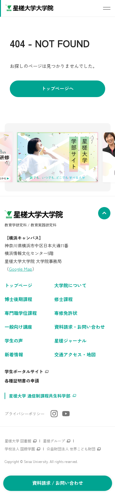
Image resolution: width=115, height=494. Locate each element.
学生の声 (14, 340)
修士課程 (63, 299)
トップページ (18, 285)
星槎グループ (54, 440)
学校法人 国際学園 (20, 448)
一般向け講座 (18, 326)
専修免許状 (65, 313)
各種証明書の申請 (22, 380)
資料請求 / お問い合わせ (57, 483)
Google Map (20, 269)
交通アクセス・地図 (75, 354)
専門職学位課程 (21, 313)
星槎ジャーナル (70, 340)
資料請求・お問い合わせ (79, 326)
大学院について (70, 285)
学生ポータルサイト (24, 371)
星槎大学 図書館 (18, 440)
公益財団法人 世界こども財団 (71, 448)
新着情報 (14, 354)
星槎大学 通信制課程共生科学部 (39, 396)
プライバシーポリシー (24, 414)
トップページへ (57, 88)
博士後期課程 (18, 299)
